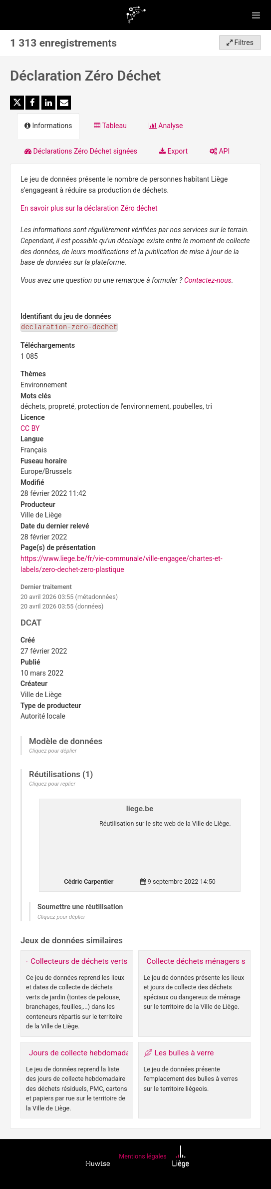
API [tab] (220, 151)
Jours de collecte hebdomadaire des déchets (105, 1052)
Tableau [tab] (110, 126)
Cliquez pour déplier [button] (53, 751)
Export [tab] (173, 151)
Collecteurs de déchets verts (78, 961)
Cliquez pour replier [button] (52, 784)
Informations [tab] (48, 126)
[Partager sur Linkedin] (48, 103)
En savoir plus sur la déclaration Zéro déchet (89, 208)
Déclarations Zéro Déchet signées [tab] (80, 151)
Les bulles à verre (184, 1052)
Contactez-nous (208, 280)
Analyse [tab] (166, 126)
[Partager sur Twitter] (17, 103)
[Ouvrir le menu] (256, 15)
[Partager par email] (64, 103)
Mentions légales (142, 1156)
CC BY (29, 428)
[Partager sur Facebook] (32, 103)
